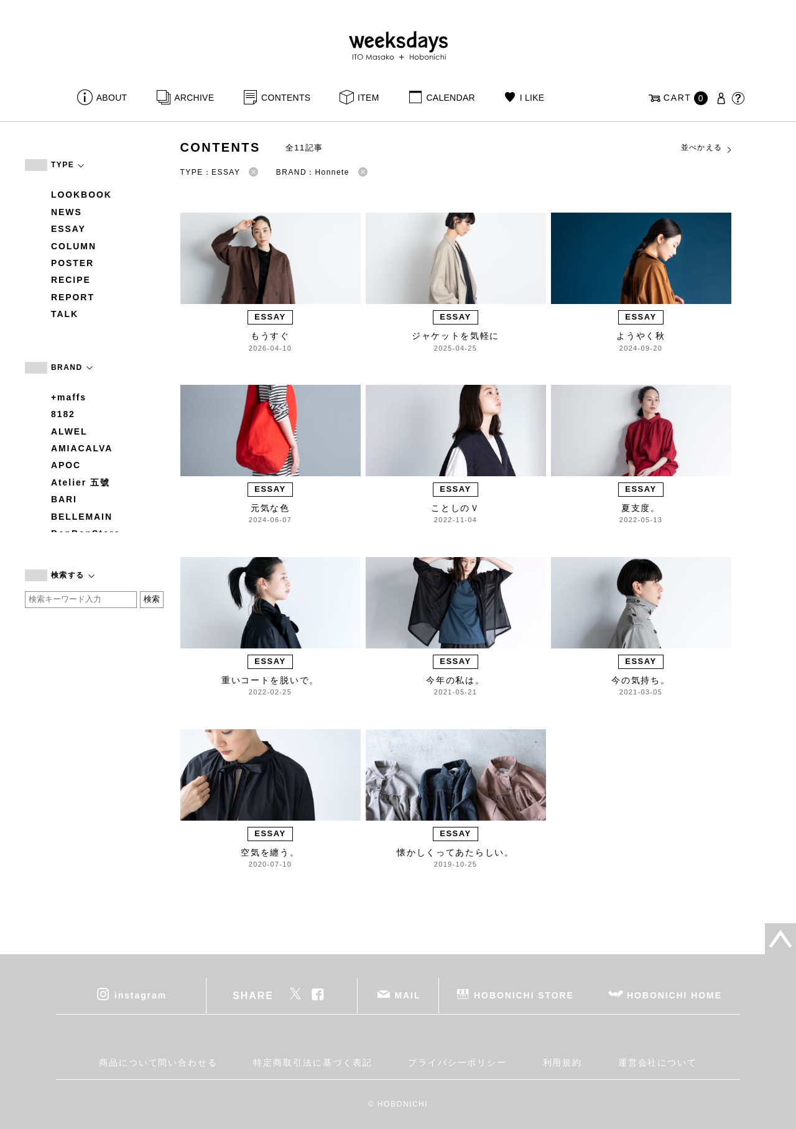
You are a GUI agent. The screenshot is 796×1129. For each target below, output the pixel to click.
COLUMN (73, 246)
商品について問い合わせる (158, 1062)
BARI (64, 499)
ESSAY (68, 229)
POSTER (72, 263)
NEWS (66, 212)
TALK (64, 314)
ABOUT (111, 98)
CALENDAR (450, 98)
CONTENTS (285, 98)
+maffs (68, 397)
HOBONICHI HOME (674, 995)
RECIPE (71, 280)
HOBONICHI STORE (524, 995)
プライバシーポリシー (457, 1062)
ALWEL (69, 431)
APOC (66, 465)
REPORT (73, 297)
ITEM (368, 98)
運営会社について (657, 1062)
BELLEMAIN (82, 517)
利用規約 (563, 1062)
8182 (63, 414)
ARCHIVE (194, 98)
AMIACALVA (82, 448)
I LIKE (532, 98)
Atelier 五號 (80, 482)
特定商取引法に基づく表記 (312, 1062)
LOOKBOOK (81, 195)
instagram (140, 995)
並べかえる (707, 148)
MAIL (408, 995)
